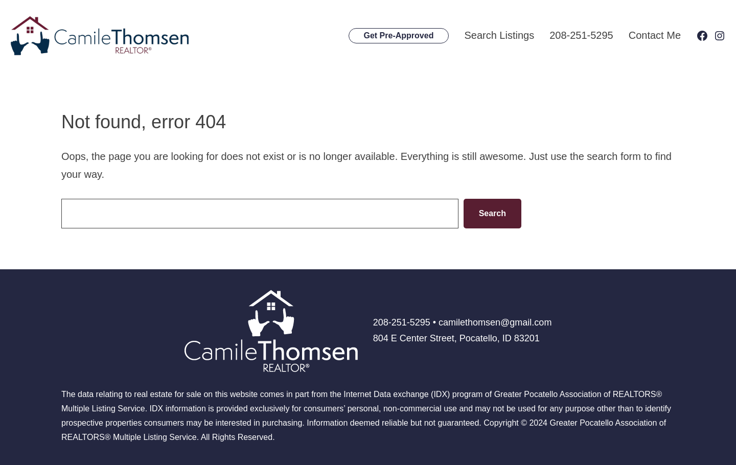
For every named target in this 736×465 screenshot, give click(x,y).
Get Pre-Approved (399, 35)
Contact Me (655, 35)
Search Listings (499, 35)
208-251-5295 (581, 35)
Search (492, 213)
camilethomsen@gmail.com (495, 322)
